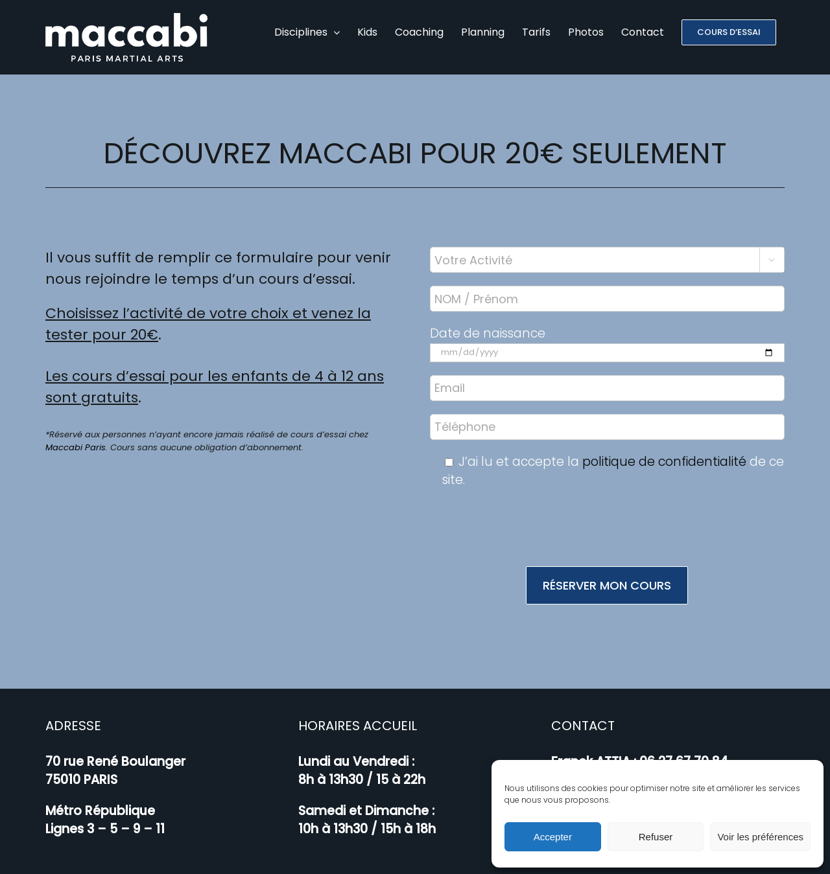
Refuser (656, 836)
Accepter (553, 836)
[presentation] (607, 515)
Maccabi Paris (75, 434)
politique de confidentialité (664, 448)
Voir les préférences (760, 836)
